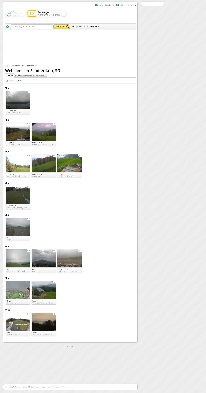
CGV (43, 387)
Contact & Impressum (31, 387)
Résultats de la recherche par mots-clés (30, 75)
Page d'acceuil (10, 65)
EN (131, 5)
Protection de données (56, 387)
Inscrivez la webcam (106, 5)
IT (132, 5)
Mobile (122, 5)
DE (128, 5)
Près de (9, 75)
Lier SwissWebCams (13, 387)
